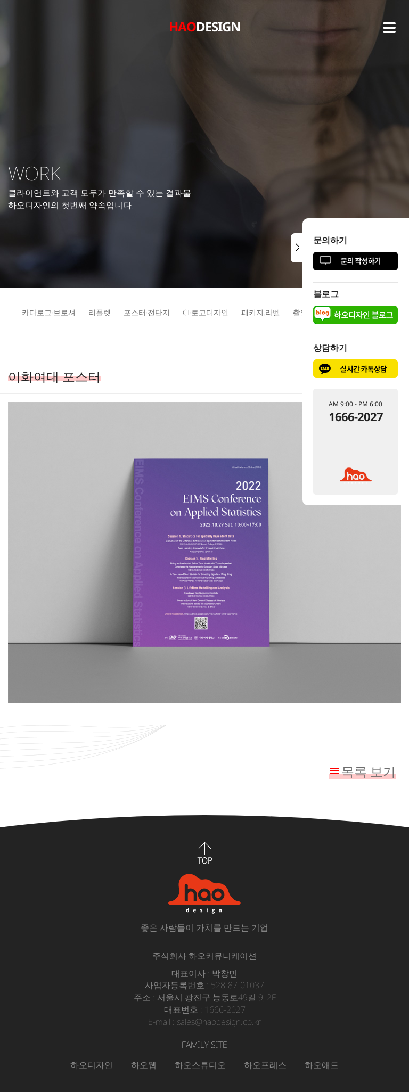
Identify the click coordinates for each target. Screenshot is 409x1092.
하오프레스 (265, 1065)
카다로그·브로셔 (49, 312)
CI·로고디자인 (205, 312)
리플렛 (99, 312)
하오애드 (322, 1065)
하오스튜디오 (200, 1065)
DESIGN (205, 26)
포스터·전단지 (147, 312)
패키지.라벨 (260, 312)
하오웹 (144, 1065)
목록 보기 (368, 771)
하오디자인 (91, 1065)
